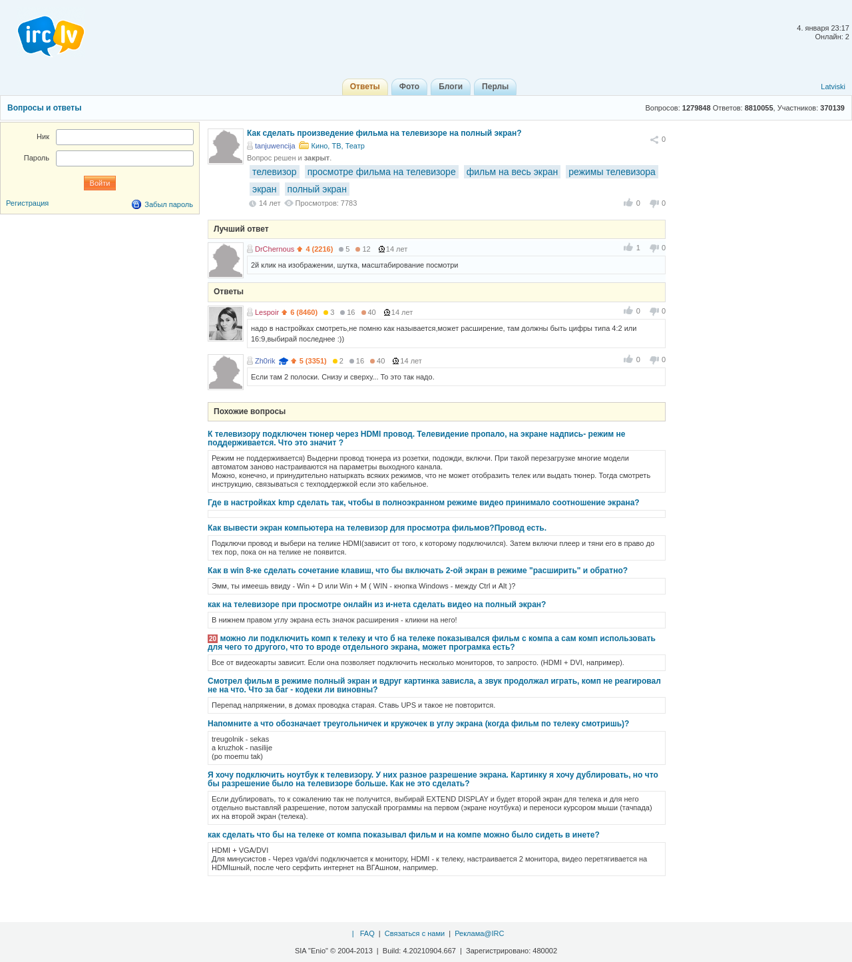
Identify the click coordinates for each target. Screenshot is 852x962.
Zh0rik (265, 361)
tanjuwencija (275, 146)
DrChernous (274, 249)
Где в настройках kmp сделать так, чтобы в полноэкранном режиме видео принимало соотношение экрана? (424, 502)
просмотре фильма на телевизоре (382, 171)
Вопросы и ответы (44, 108)
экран (264, 189)
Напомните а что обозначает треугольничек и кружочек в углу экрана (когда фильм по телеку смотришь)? (418, 723)
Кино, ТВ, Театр (338, 146)
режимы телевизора (612, 171)
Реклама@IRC (479, 933)
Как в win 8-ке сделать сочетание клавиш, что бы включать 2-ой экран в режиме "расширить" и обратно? (418, 570)
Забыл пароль (168, 204)
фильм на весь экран (512, 171)
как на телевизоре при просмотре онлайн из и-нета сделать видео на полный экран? (377, 604)
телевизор (274, 171)
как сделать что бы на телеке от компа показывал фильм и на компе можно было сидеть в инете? (404, 835)
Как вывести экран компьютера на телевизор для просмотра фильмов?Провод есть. (377, 528)
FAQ (367, 933)
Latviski (833, 87)
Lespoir (267, 312)
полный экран (317, 189)
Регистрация (27, 203)
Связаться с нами (415, 933)
